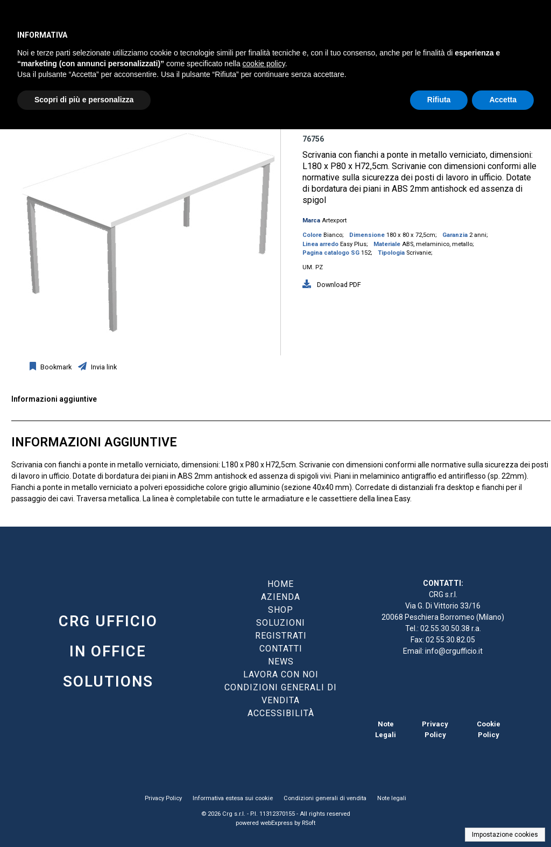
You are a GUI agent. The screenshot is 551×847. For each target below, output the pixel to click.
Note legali (391, 798)
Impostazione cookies (505, 834)
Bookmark (55, 367)
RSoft (308, 823)
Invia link (103, 367)
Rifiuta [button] (439, 99)
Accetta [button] (503, 99)
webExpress (276, 823)
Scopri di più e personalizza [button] (83, 99)
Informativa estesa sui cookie (233, 798)
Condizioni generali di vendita (325, 798)
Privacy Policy (163, 798)
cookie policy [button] (264, 63)
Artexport (334, 220)
